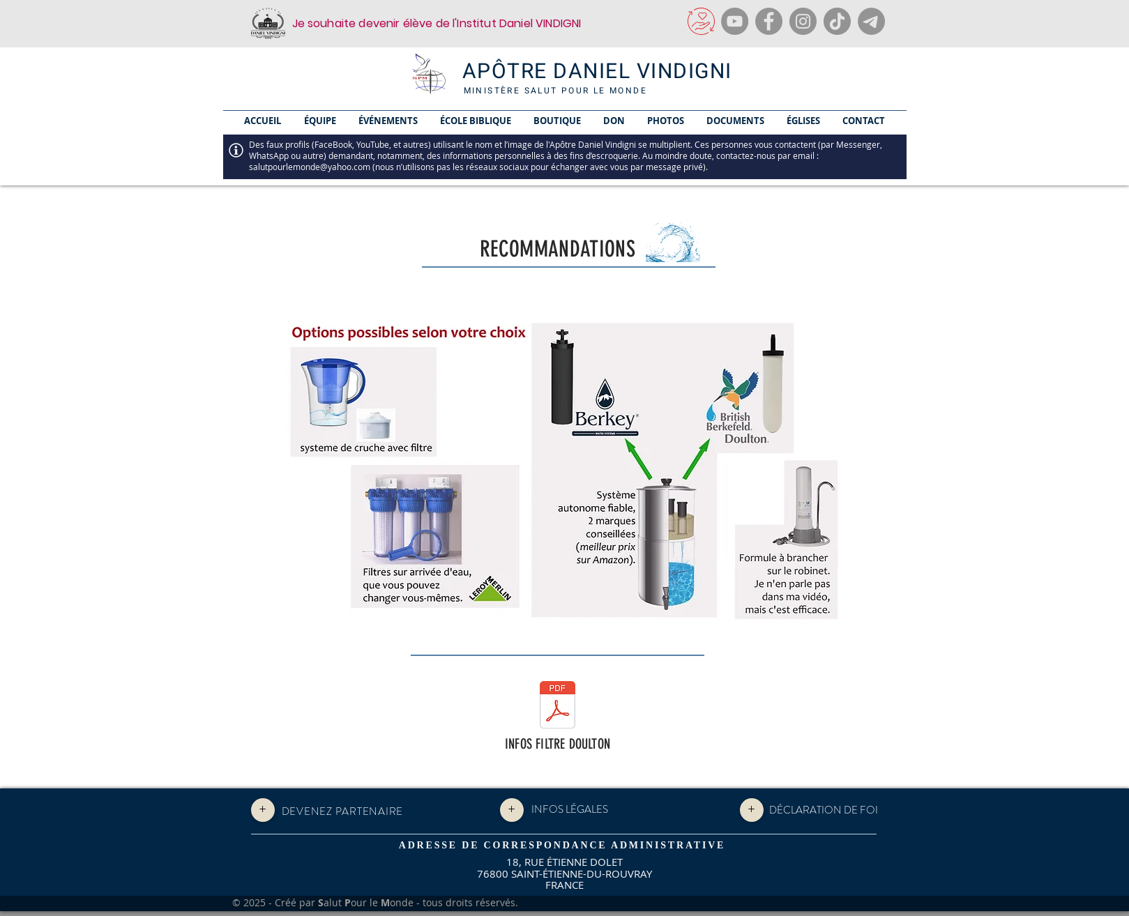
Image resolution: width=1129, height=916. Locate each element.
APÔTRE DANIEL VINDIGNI (597, 71)
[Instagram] (803, 21)
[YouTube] (734, 21)
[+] (263, 810)
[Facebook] (768, 21)
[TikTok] (837, 21)
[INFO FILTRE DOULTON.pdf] (557, 706)
